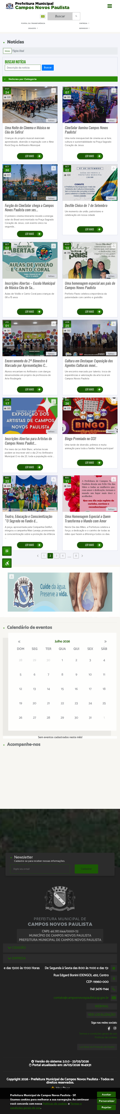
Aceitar (106, 1094)
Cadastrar (86, 868)
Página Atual (18, 50)
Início (7, 50)
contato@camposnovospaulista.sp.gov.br (81, 997)
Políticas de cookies (106, 1037)
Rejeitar (106, 1107)
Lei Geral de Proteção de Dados (97, 1046)
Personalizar (107, 1100)
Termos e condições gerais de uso (98, 1033)
